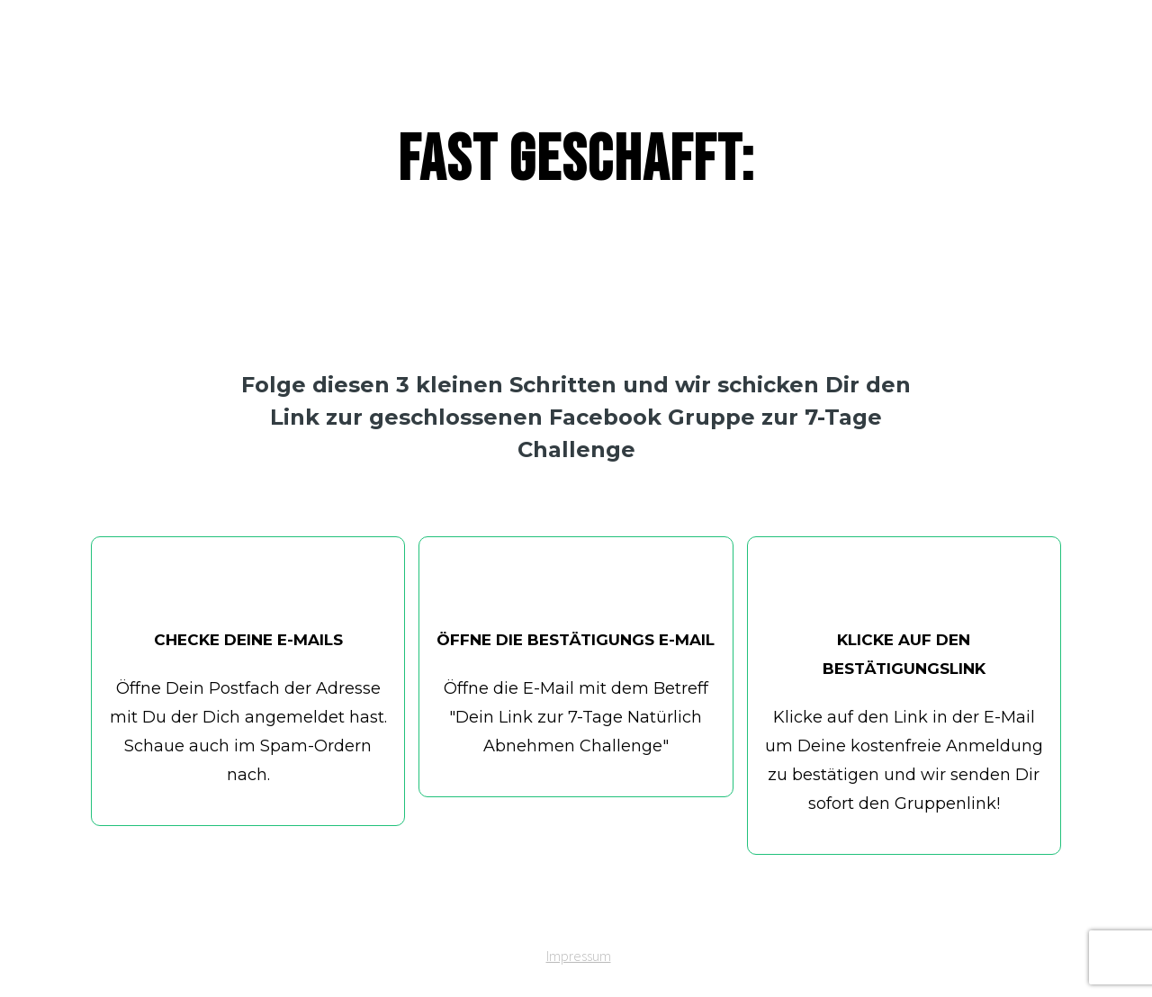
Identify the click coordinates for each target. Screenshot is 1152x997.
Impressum (578, 956)
